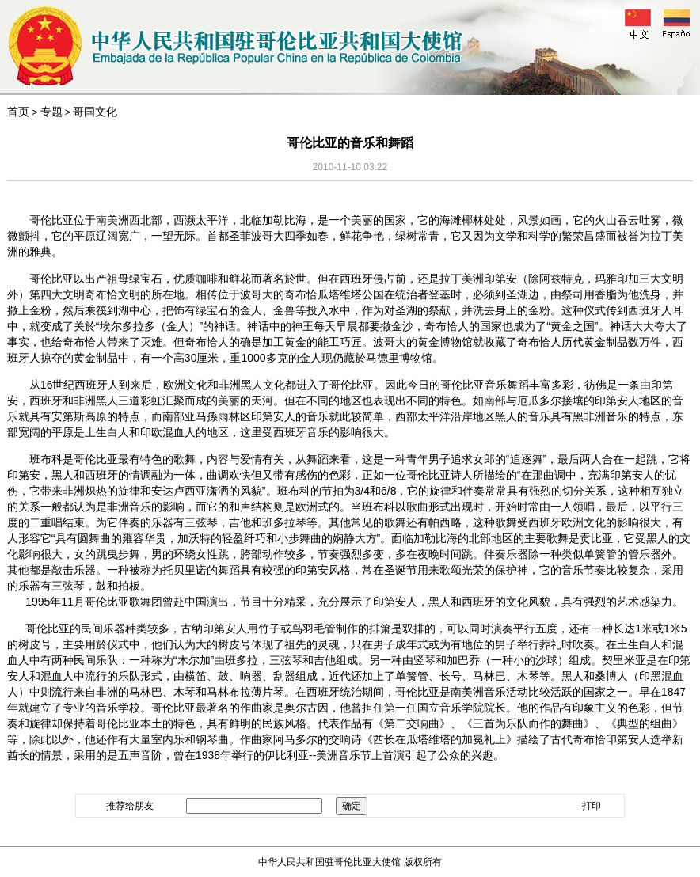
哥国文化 (95, 111)
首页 (18, 111)
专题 (51, 111)
